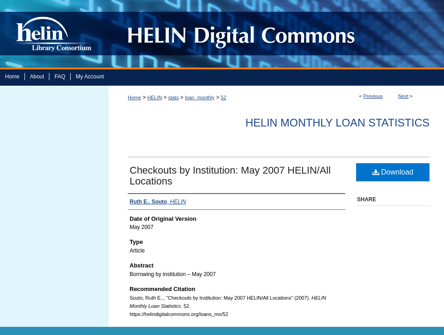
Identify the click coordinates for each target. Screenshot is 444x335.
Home (134, 97)
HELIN (154, 97)
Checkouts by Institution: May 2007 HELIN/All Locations (230, 176)
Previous (373, 96)
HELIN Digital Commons (273, 34)
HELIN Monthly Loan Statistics (338, 123)
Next (403, 96)
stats (173, 97)
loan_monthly (199, 97)
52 (223, 97)
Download (393, 172)
